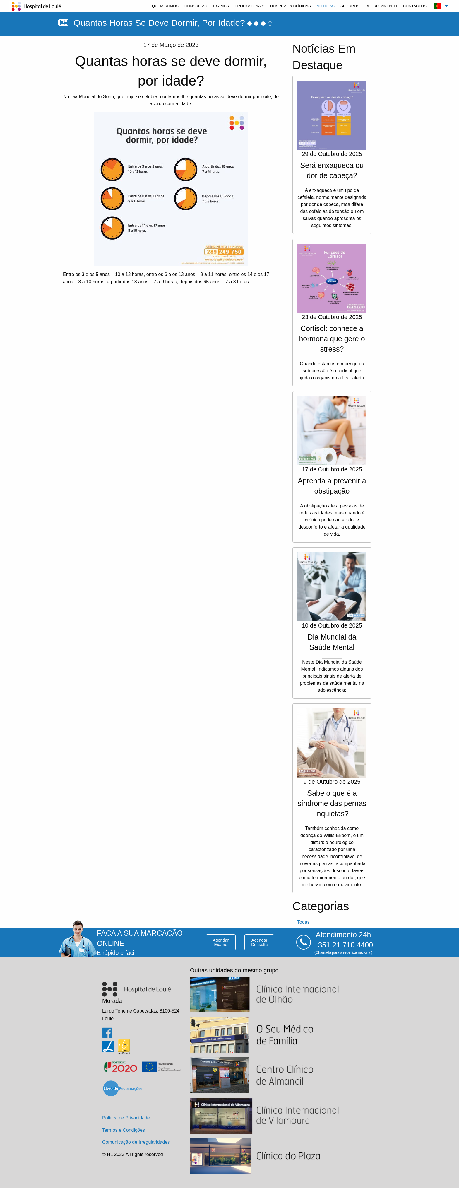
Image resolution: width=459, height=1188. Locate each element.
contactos (415, 6)
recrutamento (381, 6)
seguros (349, 6)
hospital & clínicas (290, 6)
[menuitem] (165, 6)
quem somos (165, 6)
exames (221, 6)
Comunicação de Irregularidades (136, 1142)
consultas (195, 6)
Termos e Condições (123, 1130)
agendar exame (221, 942)
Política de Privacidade (126, 1117)
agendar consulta (259, 942)
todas (303, 922)
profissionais (249, 6)
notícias (326, 6)
